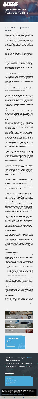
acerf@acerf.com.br (12, 383)
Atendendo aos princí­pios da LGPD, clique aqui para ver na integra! (13, 394)
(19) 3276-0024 (12, 382)
